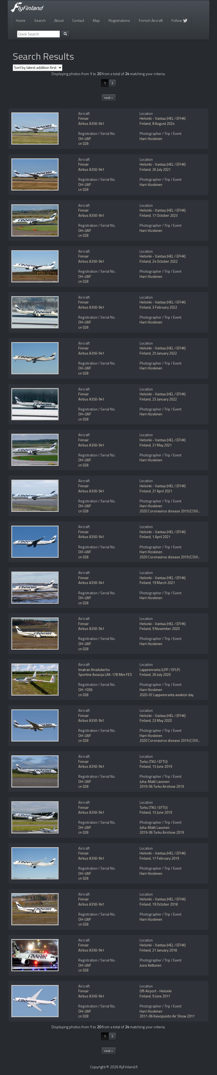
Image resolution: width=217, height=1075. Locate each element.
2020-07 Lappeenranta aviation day (167, 694)
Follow (179, 20)
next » (108, 97)
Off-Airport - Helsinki (156, 991)
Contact (78, 20)
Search (40, 20)
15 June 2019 (162, 766)
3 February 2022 (164, 307)
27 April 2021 (162, 491)
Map (96, 20)
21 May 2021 (162, 445)
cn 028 (83, 143)
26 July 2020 (161, 674)
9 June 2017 (161, 996)
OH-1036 (85, 689)
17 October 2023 (165, 215)
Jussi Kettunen (150, 965)
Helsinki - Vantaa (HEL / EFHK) (163, 118)
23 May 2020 (162, 720)
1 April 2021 (161, 536)
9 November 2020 (165, 628)
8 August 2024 (163, 123)
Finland (145, 123)
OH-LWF (84, 138)
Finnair (83, 118)
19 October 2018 (165, 904)
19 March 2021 (163, 582)
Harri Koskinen (151, 138)
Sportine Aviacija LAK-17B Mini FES (105, 674)
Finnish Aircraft (151, 20)
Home (21, 20)
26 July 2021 (161, 169)
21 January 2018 (164, 950)
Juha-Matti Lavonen (154, 781)
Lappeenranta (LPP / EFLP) (160, 669)
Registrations (119, 20)
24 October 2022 (165, 261)
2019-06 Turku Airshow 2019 (162, 786)
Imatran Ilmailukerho (94, 669)
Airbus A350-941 (91, 123)
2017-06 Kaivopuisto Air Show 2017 (167, 1016)
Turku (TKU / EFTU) (154, 761)
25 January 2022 (164, 353)
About (59, 20)
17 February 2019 (165, 858)
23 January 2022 (164, 399)
